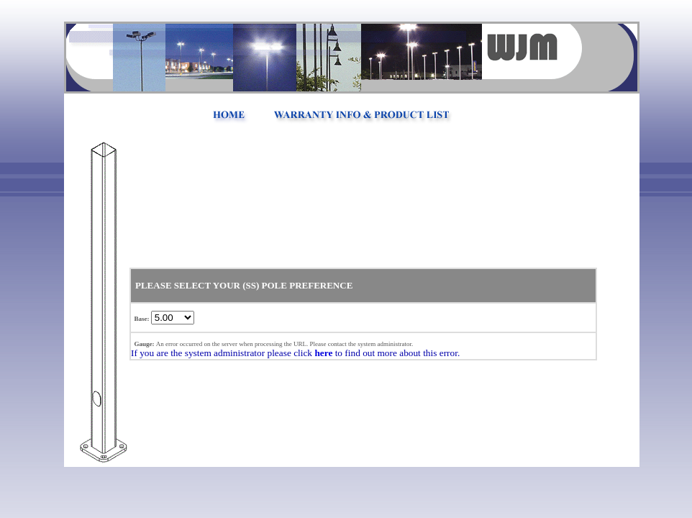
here (323, 352)
